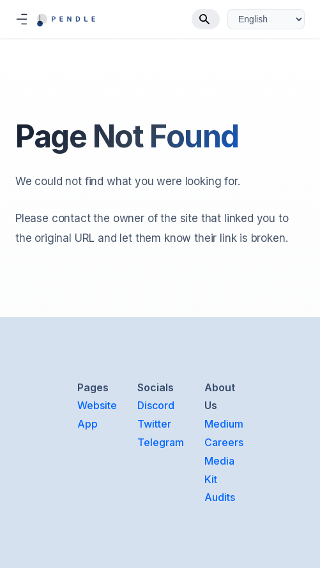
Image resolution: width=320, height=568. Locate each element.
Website (97, 405)
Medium (223, 423)
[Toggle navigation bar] (21, 19)
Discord (155, 405)
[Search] (206, 19)
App (87, 423)
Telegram (160, 442)
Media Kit (219, 470)
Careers (223, 442)
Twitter (154, 423)
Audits (219, 497)
